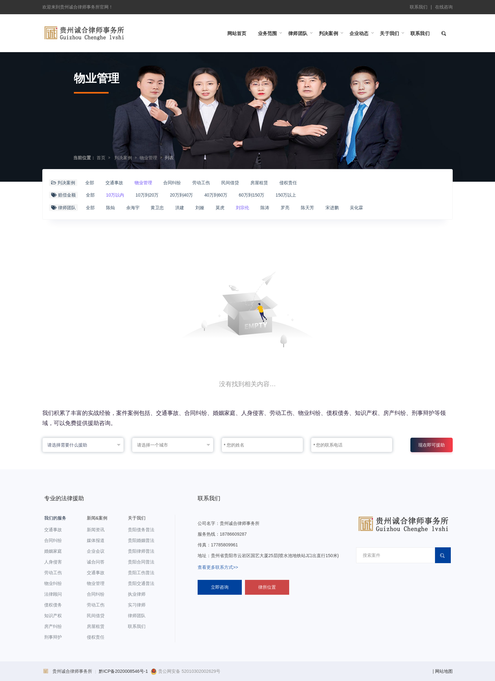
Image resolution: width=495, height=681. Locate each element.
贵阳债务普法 (141, 529)
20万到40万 (181, 195)
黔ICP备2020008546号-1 (123, 671)
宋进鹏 (332, 207)
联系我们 (418, 6)
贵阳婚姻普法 (141, 540)
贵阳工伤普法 (141, 572)
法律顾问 (53, 594)
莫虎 (220, 207)
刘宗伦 (242, 207)
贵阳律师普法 (141, 551)
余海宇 (133, 207)
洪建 (179, 207)
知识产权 (53, 615)
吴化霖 (356, 207)
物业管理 (148, 157)
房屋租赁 (259, 182)
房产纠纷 (53, 626)
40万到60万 (215, 195)
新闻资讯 (95, 529)
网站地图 (444, 671)
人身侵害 (53, 561)
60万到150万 (251, 195)
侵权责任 (288, 182)
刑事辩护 (53, 637)
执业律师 (137, 594)
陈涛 (264, 207)
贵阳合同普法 (141, 561)
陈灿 (110, 207)
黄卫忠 (157, 207)
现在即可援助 (431, 444)
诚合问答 (95, 561)
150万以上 (286, 195)
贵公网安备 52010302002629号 (185, 671)
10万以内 (115, 195)
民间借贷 (230, 182)
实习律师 (137, 604)
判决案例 (123, 157)
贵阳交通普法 (141, 583)
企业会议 (95, 551)
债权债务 (53, 604)
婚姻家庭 (53, 551)
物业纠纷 (53, 583)
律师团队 (137, 615)
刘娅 (199, 207)
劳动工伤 (201, 182)
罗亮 (285, 207)
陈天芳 (307, 207)
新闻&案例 (97, 517)
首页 (101, 157)
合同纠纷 (172, 182)
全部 (89, 182)
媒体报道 (95, 540)
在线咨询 (444, 6)
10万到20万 (146, 195)
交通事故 (114, 182)
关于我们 (137, 517)
